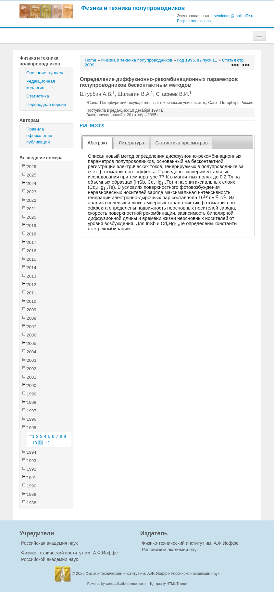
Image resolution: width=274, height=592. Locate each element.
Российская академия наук (49, 543)
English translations (194, 21)
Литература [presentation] (131, 142)
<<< (235, 65)
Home (90, 60)
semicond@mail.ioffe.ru (234, 16)
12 (47, 442)
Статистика (37, 96)
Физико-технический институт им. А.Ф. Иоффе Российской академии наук (152, 573)
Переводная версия (46, 104)
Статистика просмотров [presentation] (181, 142)
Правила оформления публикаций (39, 135)
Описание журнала (45, 72)
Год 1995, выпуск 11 (197, 60)
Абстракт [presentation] (98, 142)
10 (34, 442)
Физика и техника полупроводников (133, 8)
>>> (246, 65)
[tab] (97, 143)
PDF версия (92, 125)
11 (41, 442)
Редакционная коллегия (40, 84)
